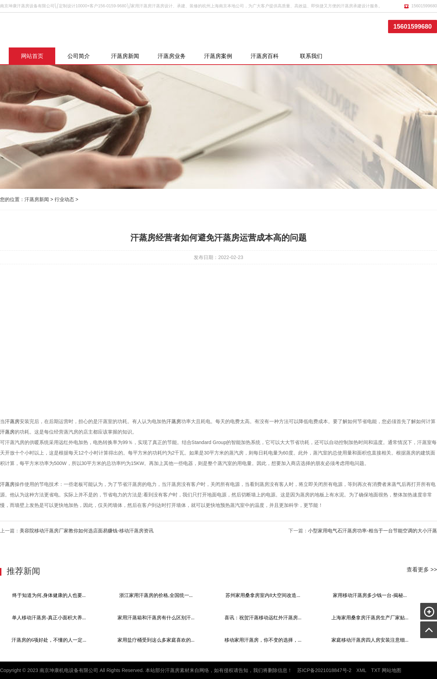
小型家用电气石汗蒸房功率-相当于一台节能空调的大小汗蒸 (372, 530)
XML (361, 670)
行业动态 (64, 199)
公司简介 (78, 56)
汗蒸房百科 (265, 56)
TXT (375, 670)
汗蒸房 (12, 421)
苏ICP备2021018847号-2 (324, 670)
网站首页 (32, 56)
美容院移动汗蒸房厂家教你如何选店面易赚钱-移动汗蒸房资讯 (86, 530)
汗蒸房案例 (218, 56)
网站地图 (391, 670)
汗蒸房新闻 (125, 56)
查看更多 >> (422, 570)
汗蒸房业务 (172, 56)
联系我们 (311, 56)
